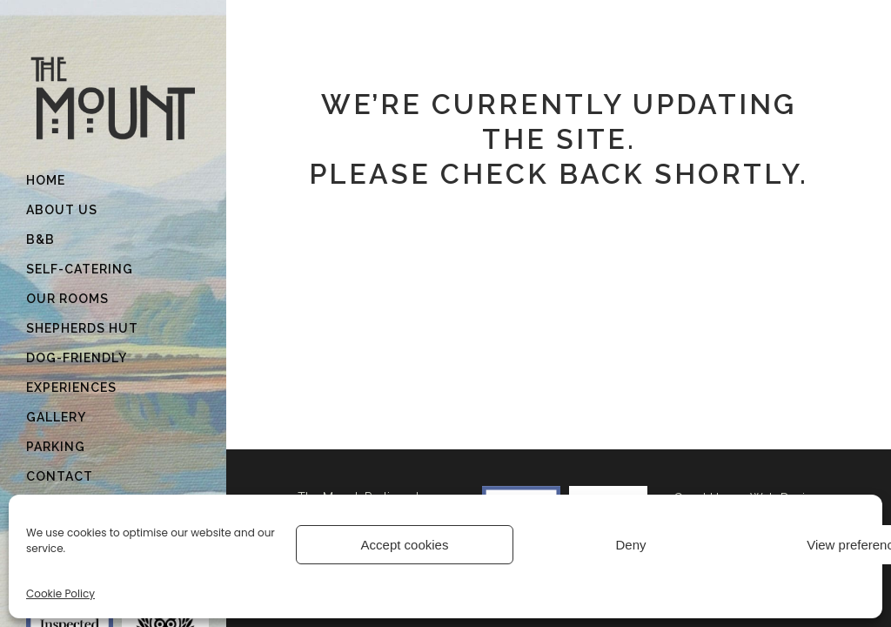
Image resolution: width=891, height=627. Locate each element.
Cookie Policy (60, 593)
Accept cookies (405, 544)
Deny (630, 544)
